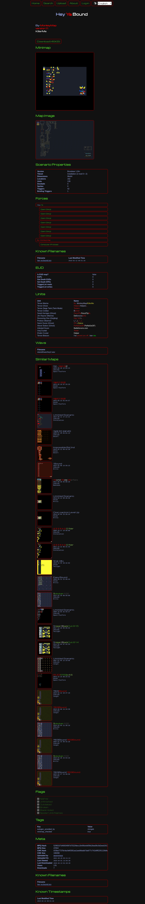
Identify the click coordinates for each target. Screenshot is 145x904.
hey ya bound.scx (44, 260)
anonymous (58, 856)
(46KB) (48, 41)
